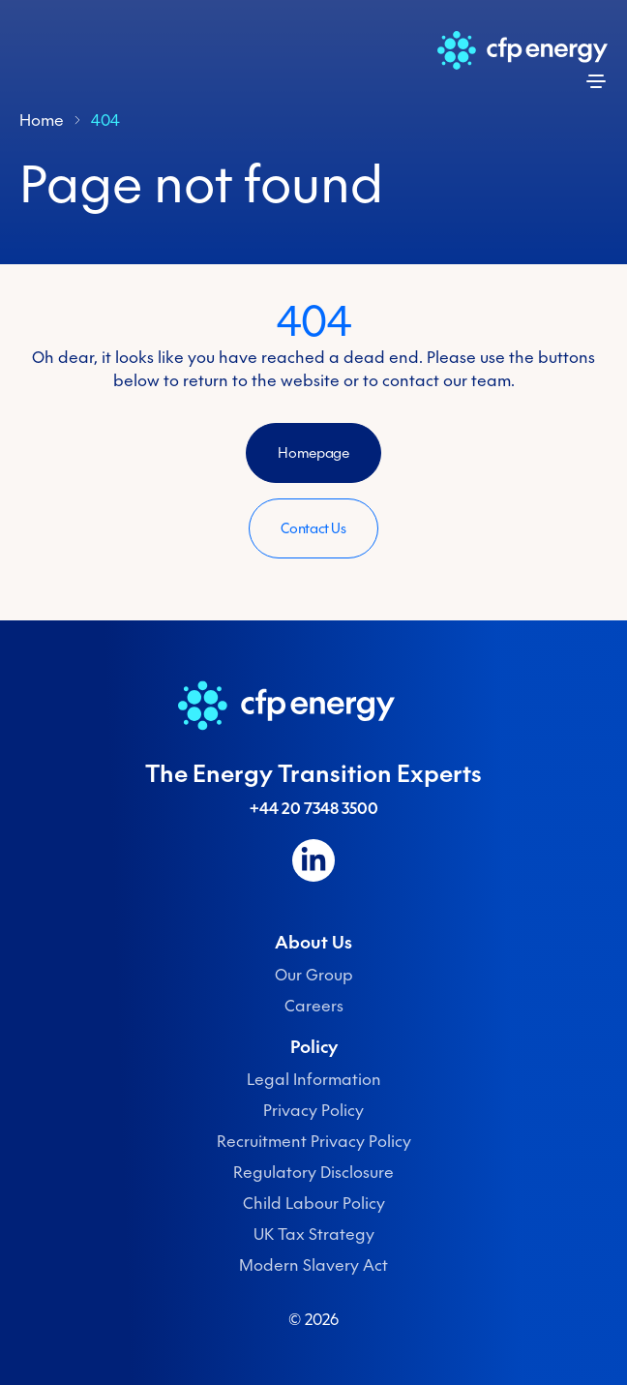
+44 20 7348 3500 (314, 808)
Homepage (313, 453)
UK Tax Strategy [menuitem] (314, 1234)
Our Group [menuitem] (314, 974)
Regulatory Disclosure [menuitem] (313, 1172)
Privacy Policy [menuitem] (313, 1110)
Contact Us (313, 528)
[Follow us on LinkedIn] (313, 860)
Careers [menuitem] (313, 1005)
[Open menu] (596, 81)
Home (41, 120)
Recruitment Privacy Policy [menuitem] (314, 1141)
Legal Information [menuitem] (314, 1079)
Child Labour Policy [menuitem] (314, 1203)
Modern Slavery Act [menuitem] (313, 1265)
